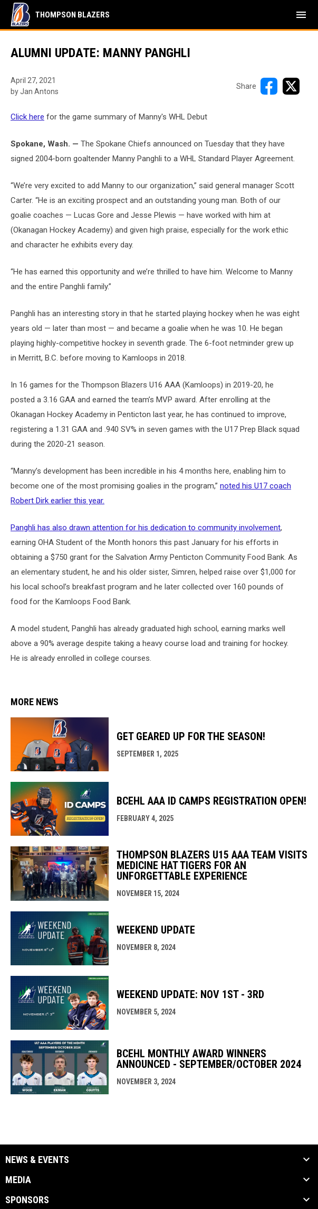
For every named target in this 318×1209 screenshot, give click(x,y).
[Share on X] (291, 86)
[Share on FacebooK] (269, 86)
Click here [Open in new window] (27, 117)
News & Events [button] (37, 1160)
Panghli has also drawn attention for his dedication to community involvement (146, 527)
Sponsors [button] (27, 1200)
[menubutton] (301, 14)
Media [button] (18, 1180)
